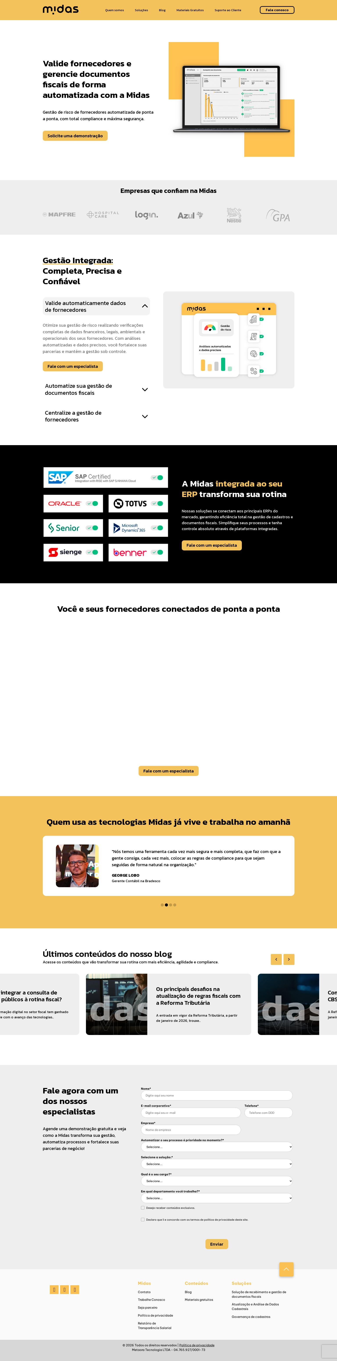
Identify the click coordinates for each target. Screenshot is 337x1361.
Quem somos (114, 10)
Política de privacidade (155, 1315)
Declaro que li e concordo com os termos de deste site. (197, 1219)
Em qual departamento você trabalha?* (170, 1191)
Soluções (141, 10)
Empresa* (148, 1123)
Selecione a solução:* (157, 1157)
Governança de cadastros (251, 1317)
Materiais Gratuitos (190, 10)
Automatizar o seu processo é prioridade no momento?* (182, 1140)
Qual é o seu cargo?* (156, 1174)
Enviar (216, 1244)
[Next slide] (289, 959)
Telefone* (251, 1105)
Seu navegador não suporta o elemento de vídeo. (168, 685)
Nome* (146, 1088)
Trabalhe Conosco (151, 1300)
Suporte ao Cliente (228, 10)
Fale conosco (277, 9)
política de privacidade (219, 1219)
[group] (162, 1009)
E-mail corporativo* (156, 1105)
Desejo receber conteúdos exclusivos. (170, 1208)
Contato (144, 1292)
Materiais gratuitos (199, 1300)
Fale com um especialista (73, 366)
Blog (162, 10)
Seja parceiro (147, 1308)
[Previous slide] (276, 959)
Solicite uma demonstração (75, 135)
